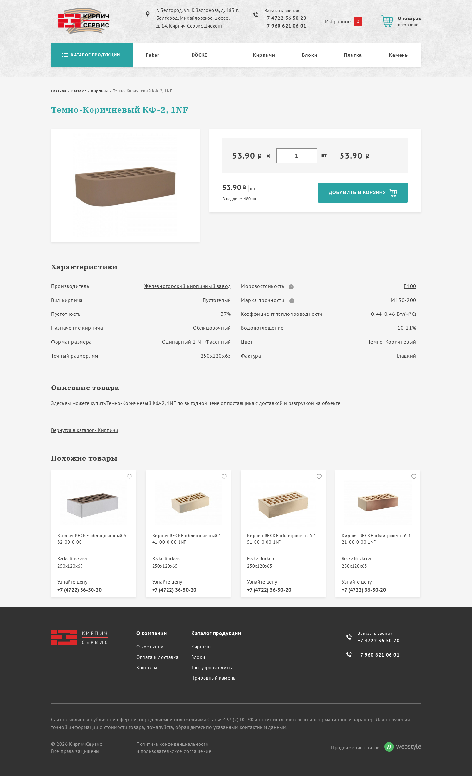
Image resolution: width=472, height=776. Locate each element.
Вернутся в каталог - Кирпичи (84, 430)
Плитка (353, 55)
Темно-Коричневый (392, 342)
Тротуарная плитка (212, 666)
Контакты (146, 666)
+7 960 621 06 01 (285, 26)
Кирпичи (264, 55)
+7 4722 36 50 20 (285, 18)
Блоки (309, 55)
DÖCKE (199, 55)
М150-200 (403, 300)
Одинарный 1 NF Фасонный (196, 342)
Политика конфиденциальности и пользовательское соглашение (173, 746)
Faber (153, 55)
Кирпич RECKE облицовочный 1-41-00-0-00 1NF (187, 537)
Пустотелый (217, 300)
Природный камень (213, 676)
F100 (410, 286)
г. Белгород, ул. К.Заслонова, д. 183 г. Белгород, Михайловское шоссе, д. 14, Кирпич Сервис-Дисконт (197, 18)
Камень (398, 55)
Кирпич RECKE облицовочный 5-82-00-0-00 (93, 537)
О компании (150, 645)
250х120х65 (216, 355)
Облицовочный (212, 328)
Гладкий (406, 355)
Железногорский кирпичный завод (187, 286)
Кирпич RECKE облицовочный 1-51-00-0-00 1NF (282, 537)
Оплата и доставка (157, 655)
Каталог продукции (92, 55)
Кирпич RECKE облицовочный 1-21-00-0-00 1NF (377, 537)
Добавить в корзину (357, 192)
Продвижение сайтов (355, 746)
